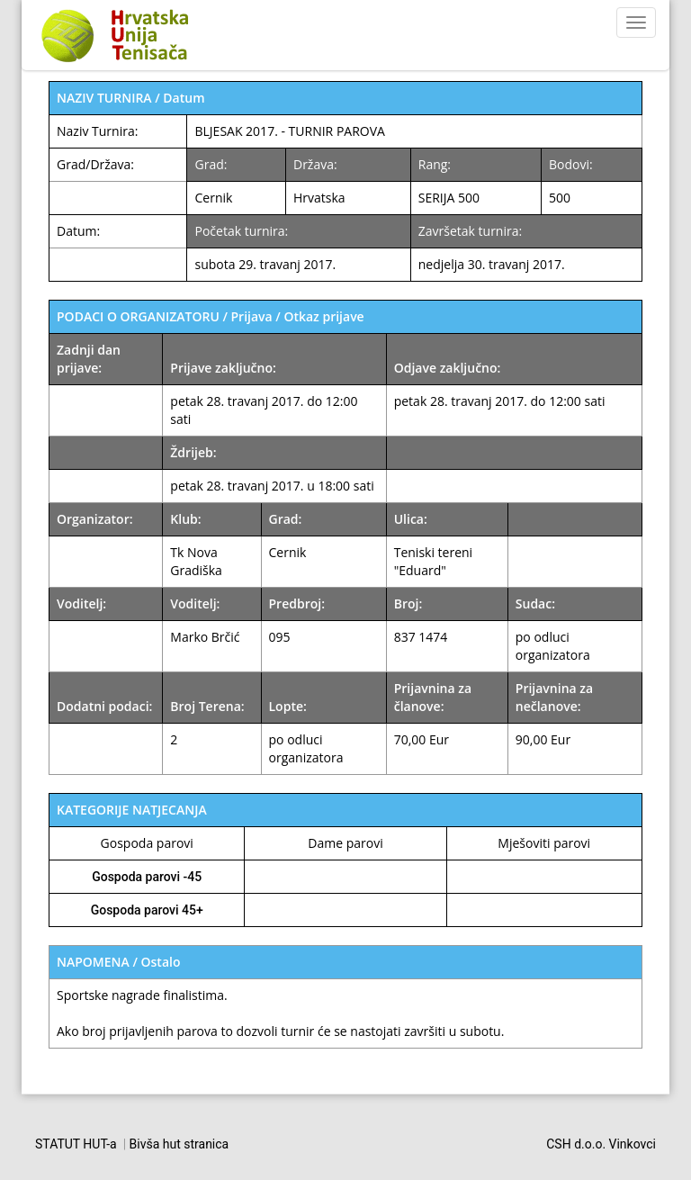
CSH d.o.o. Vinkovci (601, 1144)
